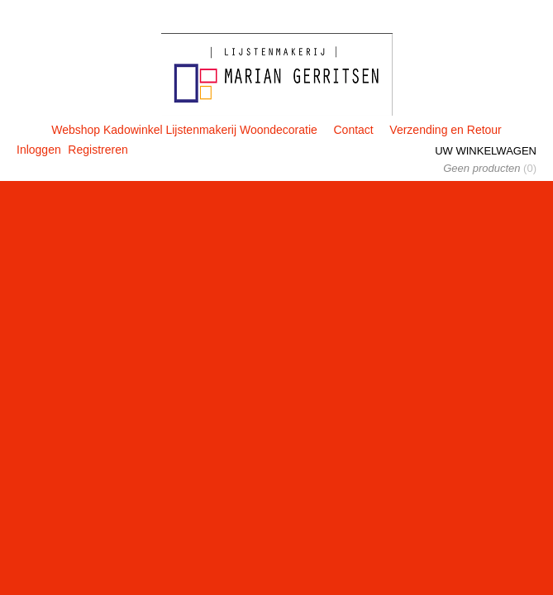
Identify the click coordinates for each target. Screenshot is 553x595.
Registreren (97, 149)
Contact (353, 129)
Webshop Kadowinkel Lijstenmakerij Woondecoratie (184, 129)
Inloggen (39, 149)
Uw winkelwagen (485, 151)
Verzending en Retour (445, 129)
